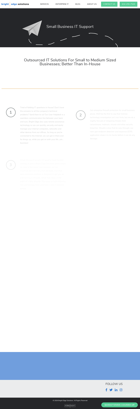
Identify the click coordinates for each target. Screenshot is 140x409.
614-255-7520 (128, 4)
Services (44, 4)
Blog (77, 4)
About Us (92, 4)
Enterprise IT (62, 4)
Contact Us (109, 4)
